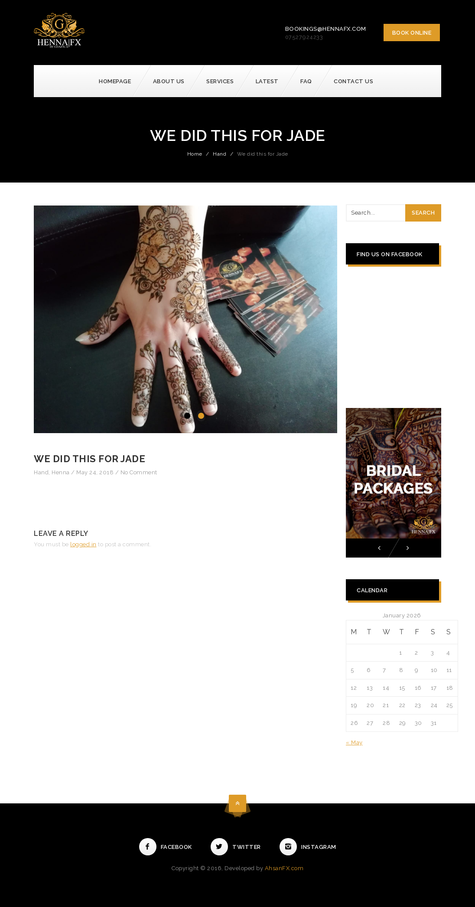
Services (220, 81)
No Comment (138, 472)
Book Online (412, 32)
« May (354, 742)
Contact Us (353, 81)
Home (194, 154)
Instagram (308, 847)
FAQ (306, 81)
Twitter (236, 847)
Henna (61, 472)
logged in (83, 544)
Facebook (165, 847)
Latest (267, 81)
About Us (169, 81)
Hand (219, 154)
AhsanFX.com (284, 868)
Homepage (115, 81)
